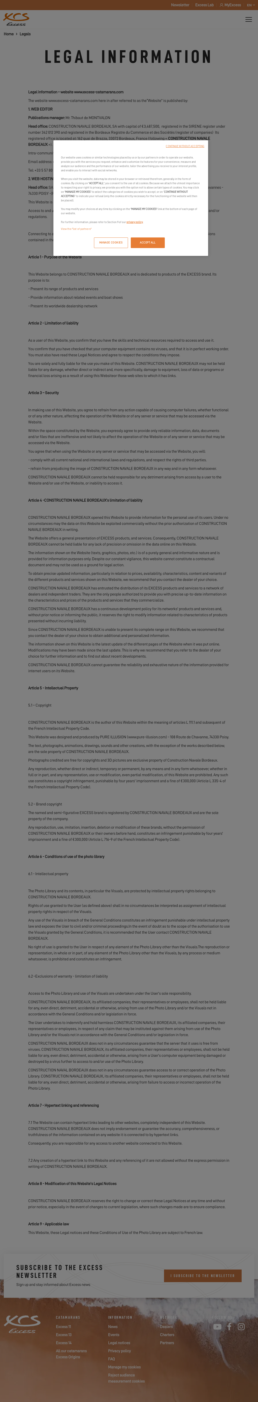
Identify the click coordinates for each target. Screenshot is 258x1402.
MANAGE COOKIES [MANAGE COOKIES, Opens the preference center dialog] (111, 242)
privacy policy (134, 222)
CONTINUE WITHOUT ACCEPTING (185, 146)
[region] (130, 198)
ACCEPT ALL (148, 242)
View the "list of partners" (76, 229)
